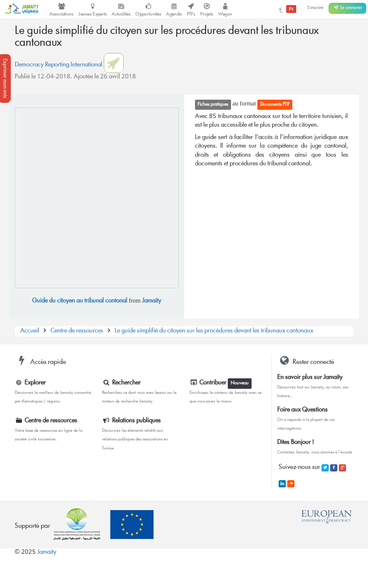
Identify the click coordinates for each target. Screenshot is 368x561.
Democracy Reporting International (58, 65)
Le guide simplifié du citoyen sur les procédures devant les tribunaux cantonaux (214, 331)
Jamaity (151, 301)
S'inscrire (315, 8)
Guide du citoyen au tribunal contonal (79, 301)
